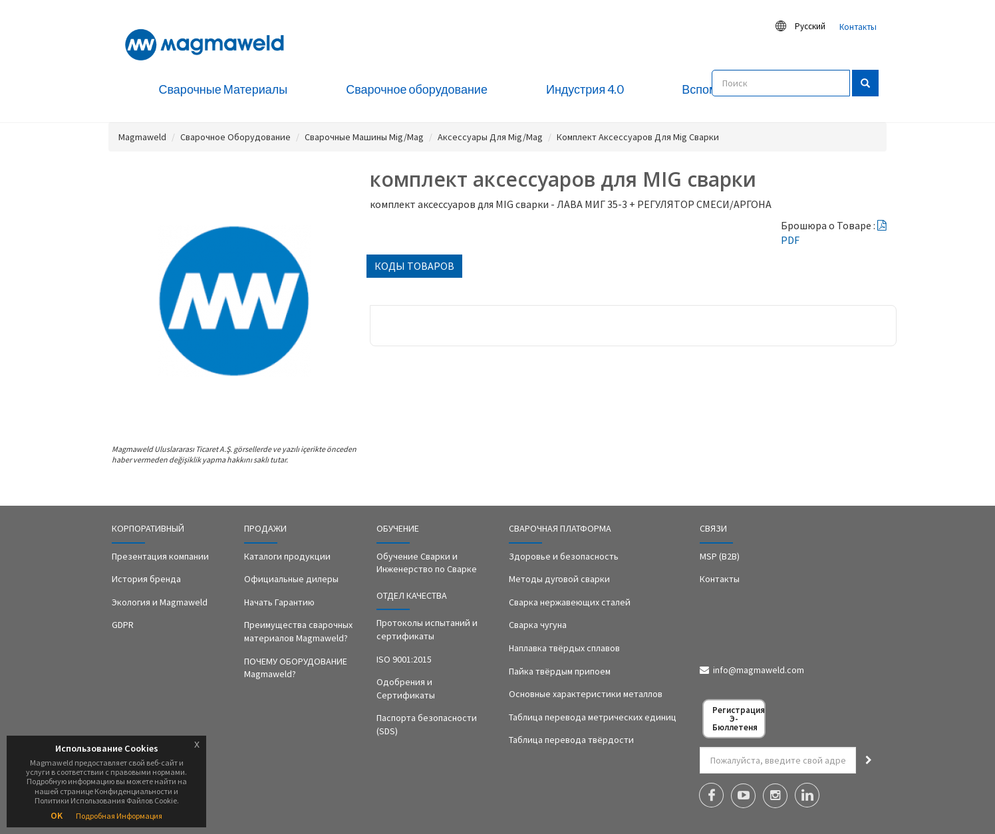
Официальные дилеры (291, 579)
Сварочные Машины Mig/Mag (364, 137)
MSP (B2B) (720, 556)
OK (57, 815)
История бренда (146, 579)
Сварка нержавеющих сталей (570, 602)
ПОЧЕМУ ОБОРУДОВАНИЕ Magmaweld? (295, 667)
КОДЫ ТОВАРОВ (414, 265)
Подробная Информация (119, 816)
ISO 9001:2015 (404, 659)
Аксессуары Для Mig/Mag (490, 137)
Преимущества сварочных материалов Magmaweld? (298, 631)
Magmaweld (142, 137)
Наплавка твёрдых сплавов (564, 648)
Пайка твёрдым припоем (560, 671)
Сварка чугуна (538, 625)
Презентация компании (160, 556)
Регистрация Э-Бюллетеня (738, 718)
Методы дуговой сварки (559, 579)
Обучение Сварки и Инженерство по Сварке (426, 562)
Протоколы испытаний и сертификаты (427, 629)
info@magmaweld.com (758, 670)
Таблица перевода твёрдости (571, 740)
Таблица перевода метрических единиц (592, 717)
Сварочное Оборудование (235, 137)
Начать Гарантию (279, 602)
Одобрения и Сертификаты (405, 688)
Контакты (858, 27)
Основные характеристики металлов (585, 694)
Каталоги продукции (287, 556)
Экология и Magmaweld (160, 602)
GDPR (123, 625)
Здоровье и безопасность (564, 556)
